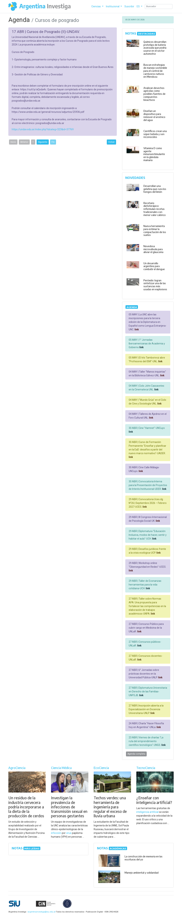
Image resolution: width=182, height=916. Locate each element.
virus (68, 833)
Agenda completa (136, 754)
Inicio (13, 142)
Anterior (24, 142)
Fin (53, 142)
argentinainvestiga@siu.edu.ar (41, 912)
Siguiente (42, 142)
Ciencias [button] (96, 6)
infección (56, 833)
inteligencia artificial (147, 812)
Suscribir (129, 6)
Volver (111, 142)
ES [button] (138, 6)
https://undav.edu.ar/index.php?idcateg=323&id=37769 (43, 129)
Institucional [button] (113, 6)
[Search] (158, 6)
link (136, 329)
